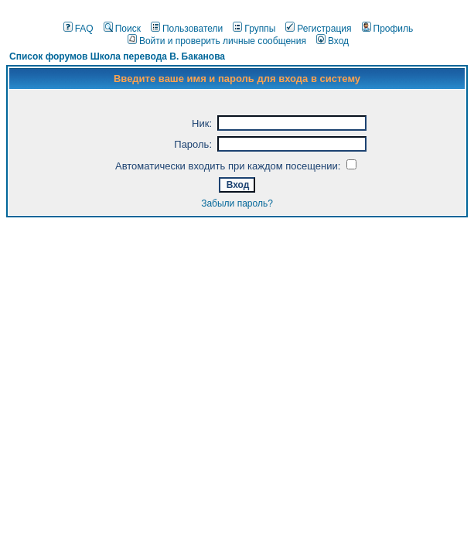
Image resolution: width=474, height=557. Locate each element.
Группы (254, 28)
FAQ (78, 28)
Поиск (122, 28)
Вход (332, 41)
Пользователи (187, 28)
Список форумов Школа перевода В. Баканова (117, 56)
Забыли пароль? (237, 203)
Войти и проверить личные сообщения (217, 41)
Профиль (388, 28)
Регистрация (318, 28)
